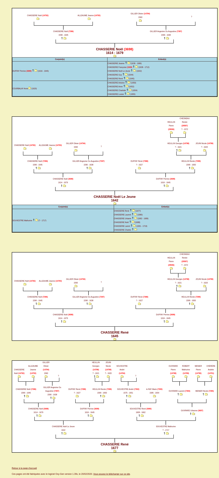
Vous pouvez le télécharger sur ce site (111, 474)
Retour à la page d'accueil (24, 468)
